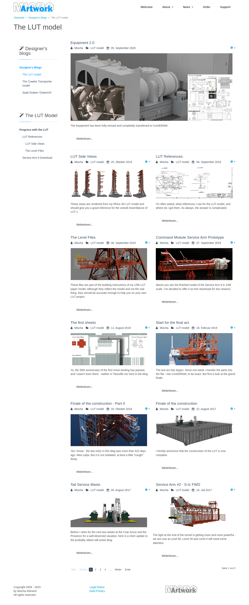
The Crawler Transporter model (37, 83)
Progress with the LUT (33, 129)
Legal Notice (97, 587)
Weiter (118, 569)
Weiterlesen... (84, 138)
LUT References (169, 156)
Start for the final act (172, 322)
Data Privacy (97, 591)
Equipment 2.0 (83, 43)
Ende (128, 569)
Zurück (83, 569)
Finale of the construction (176, 403)
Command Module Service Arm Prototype (190, 237)
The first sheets (83, 322)
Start (73, 569)
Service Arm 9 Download (37, 157)
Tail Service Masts (85, 484)
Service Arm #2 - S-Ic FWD (178, 484)
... (110, 569)
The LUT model (31, 74)
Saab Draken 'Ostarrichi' (37, 92)
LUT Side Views (84, 156)
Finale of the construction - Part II (98, 403)
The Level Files (83, 237)
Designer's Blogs (30, 67)
